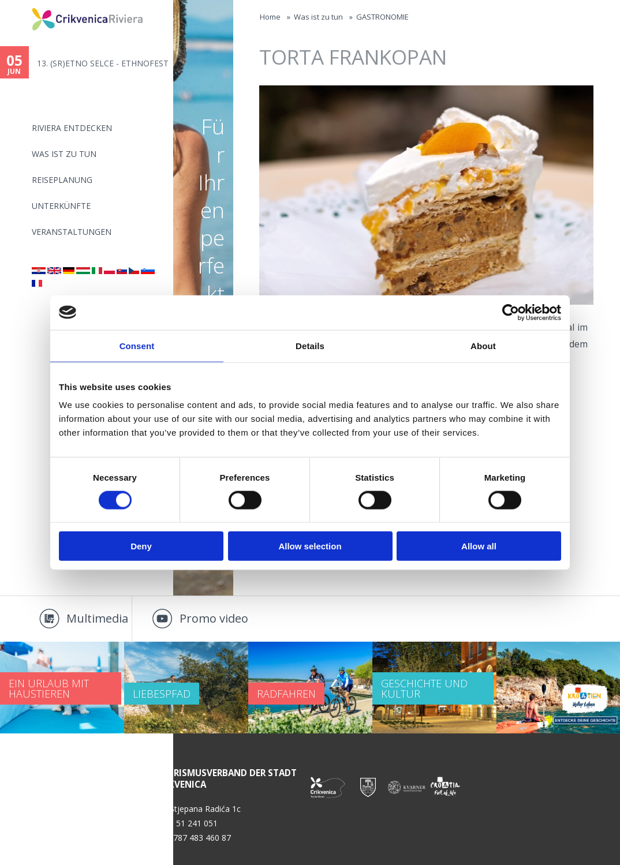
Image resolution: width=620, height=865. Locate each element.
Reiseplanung (62, 179)
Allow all (478, 546)
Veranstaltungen (71, 231)
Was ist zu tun (64, 153)
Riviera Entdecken (72, 127)
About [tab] (483, 345)
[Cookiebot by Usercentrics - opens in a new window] (510, 312)
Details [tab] (310, 345)
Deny (141, 546)
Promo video (214, 618)
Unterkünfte (61, 205)
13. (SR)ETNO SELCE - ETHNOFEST (103, 63)
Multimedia (97, 618)
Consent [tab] (137, 345)
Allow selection (309, 546)
